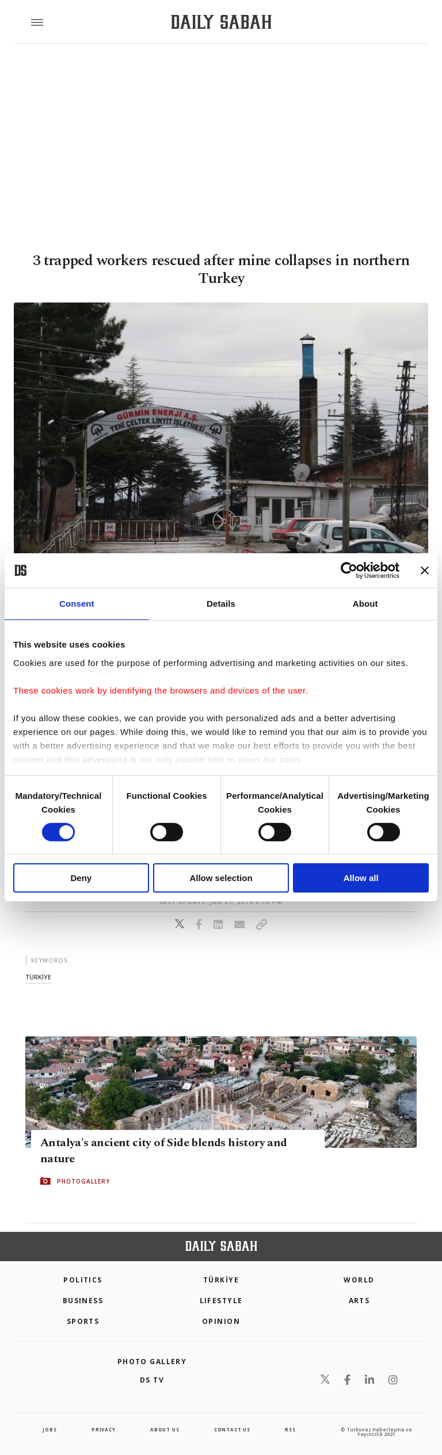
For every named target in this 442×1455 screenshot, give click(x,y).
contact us (232, 1429)
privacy (104, 1429)
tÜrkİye (38, 976)
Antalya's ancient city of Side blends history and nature (163, 1150)
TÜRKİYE (221, 1280)
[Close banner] (425, 570)
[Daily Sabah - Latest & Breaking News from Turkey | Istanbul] (221, 22)
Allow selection (220, 878)
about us (164, 1429)
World (359, 1280)
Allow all (361, 878)
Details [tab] (221, 603)
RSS (290, 1429)
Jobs (49, 1429)
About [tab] (365, 603)
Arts (359, 1300)
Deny (81, 878)
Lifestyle (221, 1300)
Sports (83, 1321)
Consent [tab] (76, 603)
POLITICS (82, 1280)
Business (83, 1300)
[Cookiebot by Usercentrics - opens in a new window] (349, 570)
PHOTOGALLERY (83, 1181)
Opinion (221, 1321)
